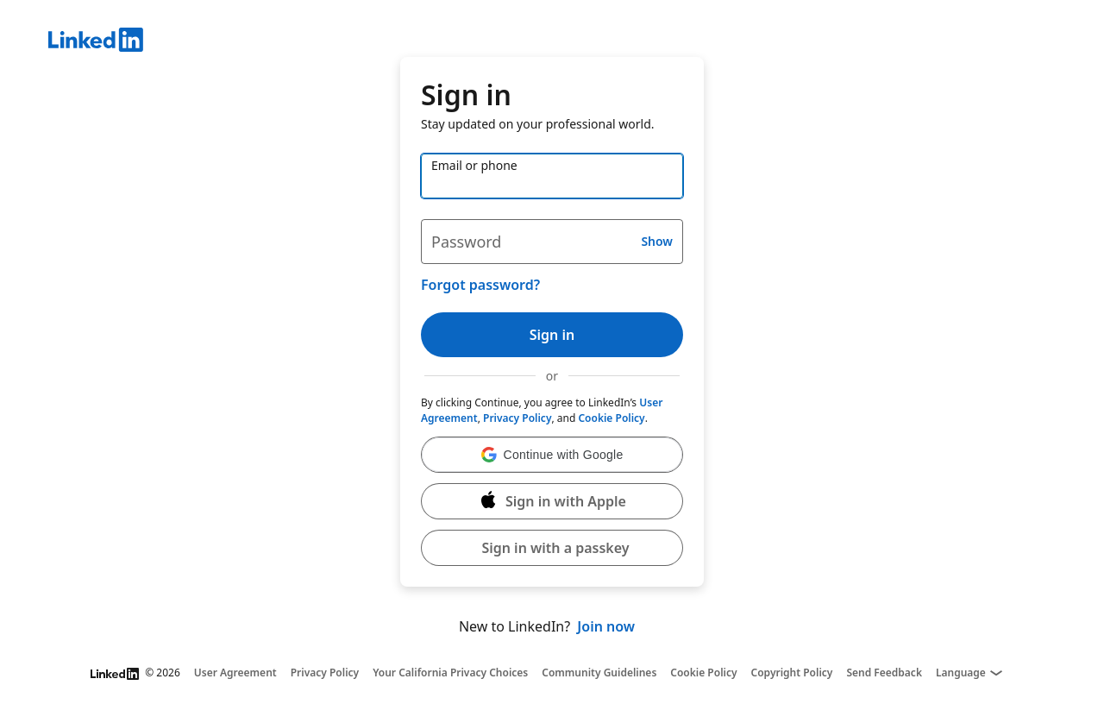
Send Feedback (884, 673)
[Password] (552, 241)
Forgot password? (480, 284)
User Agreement (235, 673)
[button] (552, 454)
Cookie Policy (611, 418)
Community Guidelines (599, 673)
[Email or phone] (552, 176)
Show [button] (657, 241)
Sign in (552, 334)
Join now (606, 626)
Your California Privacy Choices (450, 673)
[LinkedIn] (576, 42)
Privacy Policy (517, 418)
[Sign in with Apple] (552, 501)
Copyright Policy (792, 673)
